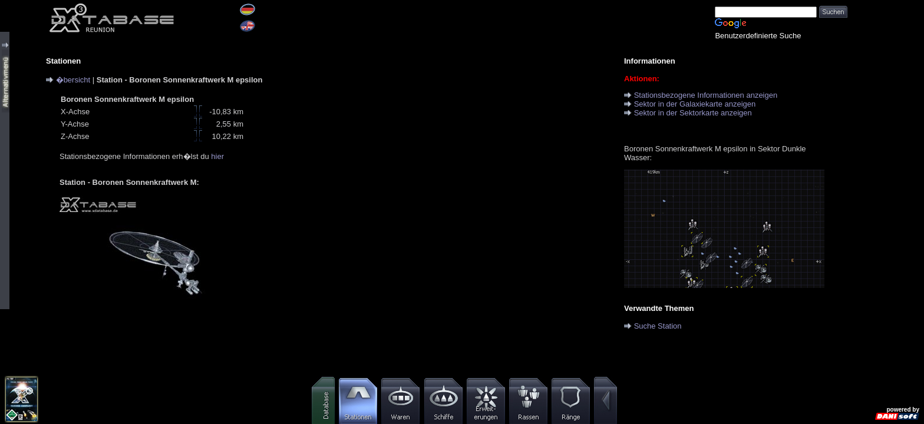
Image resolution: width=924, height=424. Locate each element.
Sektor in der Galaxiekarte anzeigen (695, 104)
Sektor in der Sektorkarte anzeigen (693, 112)
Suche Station (658, 326)
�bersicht (73, 79)
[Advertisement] (885, 176)
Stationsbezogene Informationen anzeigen (706, 95)
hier (217, 156)
